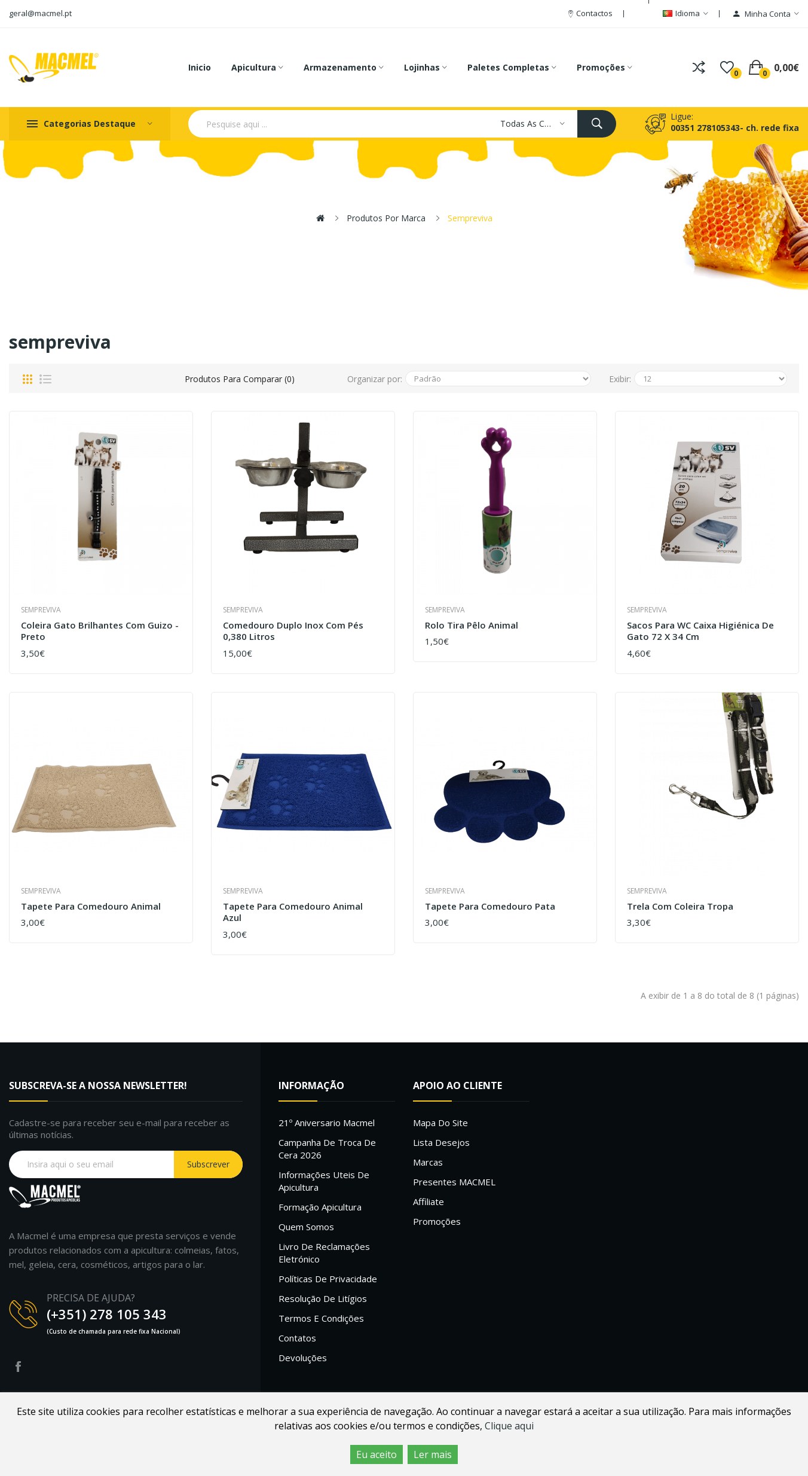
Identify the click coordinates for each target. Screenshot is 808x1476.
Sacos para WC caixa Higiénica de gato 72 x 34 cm (700, 631)
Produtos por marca (386, 218)
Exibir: (620, 379)
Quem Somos (306, 1227)
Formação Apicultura (320, 1207)
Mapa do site (440, 1123)
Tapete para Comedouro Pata (490, 906)
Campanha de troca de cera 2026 (327, 1148)
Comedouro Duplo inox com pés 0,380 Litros (293, 631)
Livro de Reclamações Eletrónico (324, 1252)
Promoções (437, 1221)
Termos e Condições (321, 1318)
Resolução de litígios (322, 1298)
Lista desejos (441, 1142)
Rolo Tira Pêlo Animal (471, 625)
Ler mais (433, 1454)
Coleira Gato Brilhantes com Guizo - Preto (100, 631)
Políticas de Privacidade (327, 1279)
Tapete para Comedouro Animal (91, 906)
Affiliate (428, 1201)
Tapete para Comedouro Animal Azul (293, 912)
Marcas (428, 1162)
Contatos (297, 1338)
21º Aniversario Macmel (326, 1123)
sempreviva (470, 218)
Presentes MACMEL (454, 1182)
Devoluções (302, 1358)
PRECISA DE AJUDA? (91, 1297)
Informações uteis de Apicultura (323, 1181)
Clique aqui (509, 1425)
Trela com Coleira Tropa (680, 906)
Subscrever (208, 1164)
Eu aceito (376, 1454)
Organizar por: (374, 379)
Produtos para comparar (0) (240, 379)
